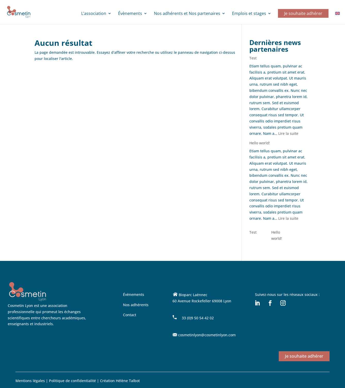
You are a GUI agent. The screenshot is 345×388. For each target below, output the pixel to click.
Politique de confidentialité (73, 380)
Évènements (130, 14)
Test (253, 58)
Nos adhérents (136, 304)
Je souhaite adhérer (303, 13)
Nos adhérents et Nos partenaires (187, 14)
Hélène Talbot (128, 380)
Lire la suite (288, 133)
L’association (93, 14)
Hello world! (259, 142)
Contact (129, 314)
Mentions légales (30, 380)
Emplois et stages (249, 14)
